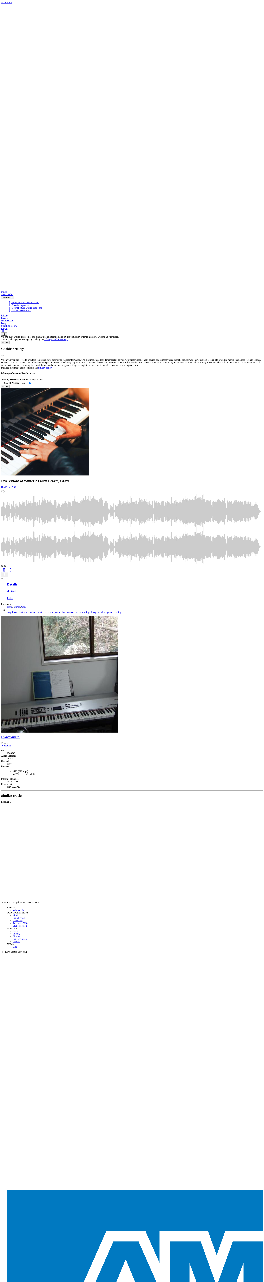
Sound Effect (7, 294)
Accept (5, 342)
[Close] (2, 355)
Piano (9, 607)
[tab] (135, 584)
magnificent (12, 612)
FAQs (15, 931)
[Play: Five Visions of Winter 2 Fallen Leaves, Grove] (2, 490)
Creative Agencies (18, 305)
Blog (3, 323)
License (4, 318)
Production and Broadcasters (23, 302)
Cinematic (17, 920)
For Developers (20, 939)
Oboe (23, 607)
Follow (6, 745)
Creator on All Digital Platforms (24, 308)
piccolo (70, 612)
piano (57, 612)
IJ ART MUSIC (8, 487)
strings (87, 612)
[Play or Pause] (2, 578)
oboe (63, 612)
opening (110, 612)
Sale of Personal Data (15, 383)
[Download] (4, 574)
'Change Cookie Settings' (56, 339)
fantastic (23, 612)
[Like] (10, 569)
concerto (79, 612)
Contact (16, 941)
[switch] (30, 383)
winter (41, 612)
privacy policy (45, 367)
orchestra (49, 612)
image (94, 612)
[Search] (3, 331)
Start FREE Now (9, 326)
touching (32, 612)
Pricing (4, 315)
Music (4, 292)
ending (118, 612)
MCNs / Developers (19, 310)
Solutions (7, 297)
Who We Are (7, 320)
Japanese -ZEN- (20, 923)
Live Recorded (20, 926)
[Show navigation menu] (4, 334)
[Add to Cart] (4, 569)
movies (101, 612)
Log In (4, 328)
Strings (16, 607)
